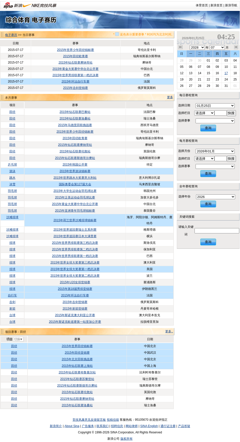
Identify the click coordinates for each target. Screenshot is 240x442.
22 (208, 79)
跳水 (12, 177)
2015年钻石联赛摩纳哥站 (76, 62)
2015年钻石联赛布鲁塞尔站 (77, 372)
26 (181, 86)
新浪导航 (231, 5)
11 (235, 67)
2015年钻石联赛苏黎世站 (77, 379)
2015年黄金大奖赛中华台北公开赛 (76, 69)
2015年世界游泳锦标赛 (75, 171)
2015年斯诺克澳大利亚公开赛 (75, 315)
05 (181, 67)
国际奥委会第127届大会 (75, 184)
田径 (12, 112)
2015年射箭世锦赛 (75, 308)
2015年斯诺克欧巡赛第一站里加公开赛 (75, 322)
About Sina (71, 426)
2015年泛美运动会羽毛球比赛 (75, 197)
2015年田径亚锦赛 (77, 352)
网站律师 (132, 426)
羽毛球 (12, 191)
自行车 (12, 295)
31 (226, 86)
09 (217, 67)
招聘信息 (117, 426)
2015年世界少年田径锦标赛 (75, 50)
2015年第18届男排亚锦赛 (75, 289)
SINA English (149, 426)
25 (235, 79)
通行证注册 (168, 426)
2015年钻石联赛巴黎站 (75, 112)
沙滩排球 (12, 217)
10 (226, 67)
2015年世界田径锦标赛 (77, 346)
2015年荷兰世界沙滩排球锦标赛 (75, 220)
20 (190, 79)
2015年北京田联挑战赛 (77, 359)
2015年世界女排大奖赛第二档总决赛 (75, 275)
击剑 (12, 302)
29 (190, 60)
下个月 (236, 47)
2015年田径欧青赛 (75, 56)
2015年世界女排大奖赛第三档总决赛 (75, 262)
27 (190, 86)
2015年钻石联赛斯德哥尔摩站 (75, 158)
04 (235, 60)
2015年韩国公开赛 (75, 164)
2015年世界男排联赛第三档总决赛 (75, 243)
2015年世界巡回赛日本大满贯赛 (75, 236)
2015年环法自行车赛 (76, 81)
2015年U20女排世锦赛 (75, 282)
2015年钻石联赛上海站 (77, 366)
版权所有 (127, 438)
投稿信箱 (113, 419)
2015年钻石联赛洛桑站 (75, 118)
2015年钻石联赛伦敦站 (75, 151)
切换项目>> (15, 339)
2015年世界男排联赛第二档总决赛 (75, 249)
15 (208, 73)
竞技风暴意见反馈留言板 (89, 419)
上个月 (180, 47)
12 (181, 73)
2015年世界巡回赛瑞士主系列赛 (75, 229)
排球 (12, 243)
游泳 (12, 171)
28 (181, 60)
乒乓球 (12, 164)
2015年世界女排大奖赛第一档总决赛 (75, 269)
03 (226, 60)
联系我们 (103, 426)
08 (208, 67)
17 (226, 73)
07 (199, 67)
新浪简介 (56, 426)
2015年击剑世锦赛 (75, 88)
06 (190, 67)
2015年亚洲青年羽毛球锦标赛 (75, 210)
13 (190, 73)
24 (226, 79)
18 (235, 73)
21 (199, 79)
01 (208, 60)
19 (181, 79)
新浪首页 (216, 5)
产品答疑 (184, 426)
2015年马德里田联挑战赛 (75, 125)
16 (217, 73)
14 (199, 73)
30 (199, 60)
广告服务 (88, 426)
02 (217, 60)
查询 (208, 128)
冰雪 (12, 184)
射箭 (12, 308)
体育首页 (202, 5)
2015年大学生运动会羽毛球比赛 (75, 191)
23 (217, 79)
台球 (12, 315)
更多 (170, 97)
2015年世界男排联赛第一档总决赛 (76, 75)
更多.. (169, 331)
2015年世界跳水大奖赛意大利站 (75, 177)
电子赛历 (11, 35)
